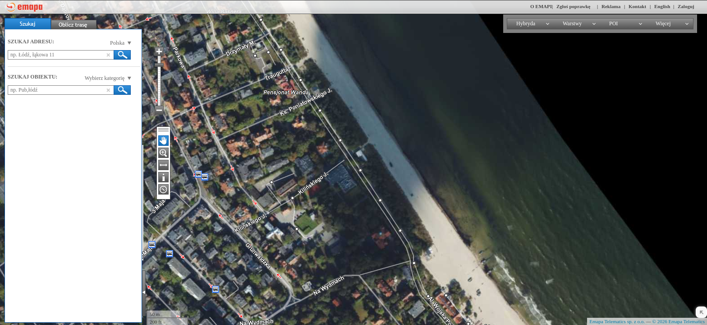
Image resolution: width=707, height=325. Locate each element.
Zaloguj (686, 6)
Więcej (663, 23)
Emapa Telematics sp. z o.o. (617, 321)
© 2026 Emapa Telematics (678, 321)
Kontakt (637, 6)
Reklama (610, 6)
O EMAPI (541, 6)
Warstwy (572, 23)
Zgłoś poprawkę (573, 6)
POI (613, 23)
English (662, 6)
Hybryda (525, 23)
